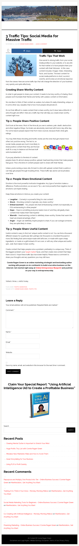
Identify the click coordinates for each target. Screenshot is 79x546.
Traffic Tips (33, 289)
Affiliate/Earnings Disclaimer (39, 540)
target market (31, 252)
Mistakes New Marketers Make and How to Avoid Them (27, 454)
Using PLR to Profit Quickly (16, 464)
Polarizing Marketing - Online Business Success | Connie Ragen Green (30, 525)
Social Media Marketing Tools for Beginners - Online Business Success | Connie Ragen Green (38, 502)
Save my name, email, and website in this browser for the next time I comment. (35, 365)
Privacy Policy (64, 540)
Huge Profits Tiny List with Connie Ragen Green (39, 13)
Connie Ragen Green (21, 289)
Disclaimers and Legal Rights (19, 540)
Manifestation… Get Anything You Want (25, 483)
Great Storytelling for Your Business (19, 459)
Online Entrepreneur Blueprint (48, 268)
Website (9, 352)
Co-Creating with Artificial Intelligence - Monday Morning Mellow (28, 514)
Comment (10, 310)
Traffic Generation (20, 287)
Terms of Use (54, 540)
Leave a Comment (41, 44)
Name (8, 332)
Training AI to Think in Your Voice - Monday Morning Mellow (26, 491)
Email (8, 342)
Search (6, 426)
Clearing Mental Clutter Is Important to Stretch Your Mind (27, 443)
